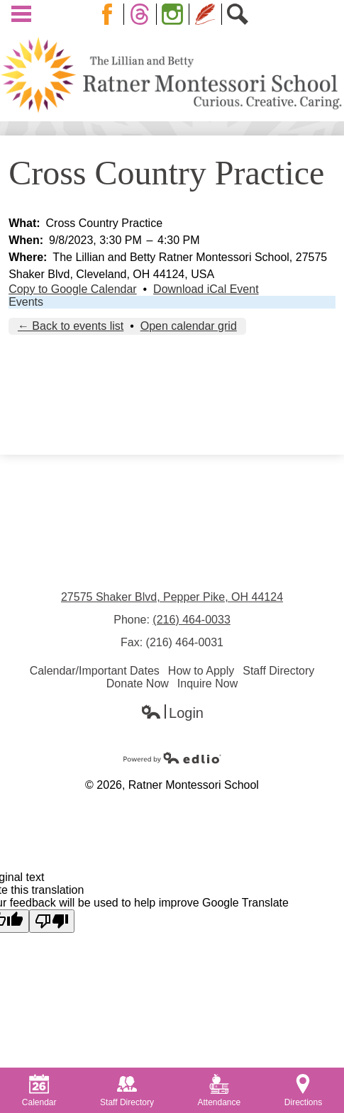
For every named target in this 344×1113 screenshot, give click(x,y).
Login (172, 713)
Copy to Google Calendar (73, 289)
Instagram (175, 14)
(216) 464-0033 (191, 620)
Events (26, 302)
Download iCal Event (206, 289)
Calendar (39, 1090)
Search (240, 14)
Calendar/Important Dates (95, 671)
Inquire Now (207, 683)
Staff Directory (278, 671)
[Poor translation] (51, 921)
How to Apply (201, 671)
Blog (205, 14)
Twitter (142, 14)
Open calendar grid (188, 326)
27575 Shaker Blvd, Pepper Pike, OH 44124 (172, 597)
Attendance (219, 1090)
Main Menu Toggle (21, 14)
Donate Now (137, 683)
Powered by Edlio (172, 758)
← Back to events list (70, 326)
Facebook (109, 14)
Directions (303, 1090)
